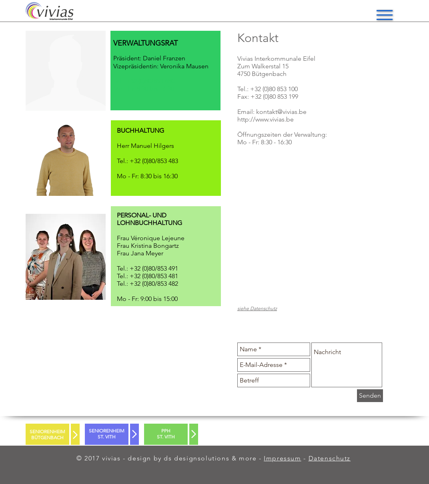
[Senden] (370, 395)
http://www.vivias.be (265, 119)
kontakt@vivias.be (281, 112)
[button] (385, 15)
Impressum (282, 458)
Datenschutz (330, 458)
